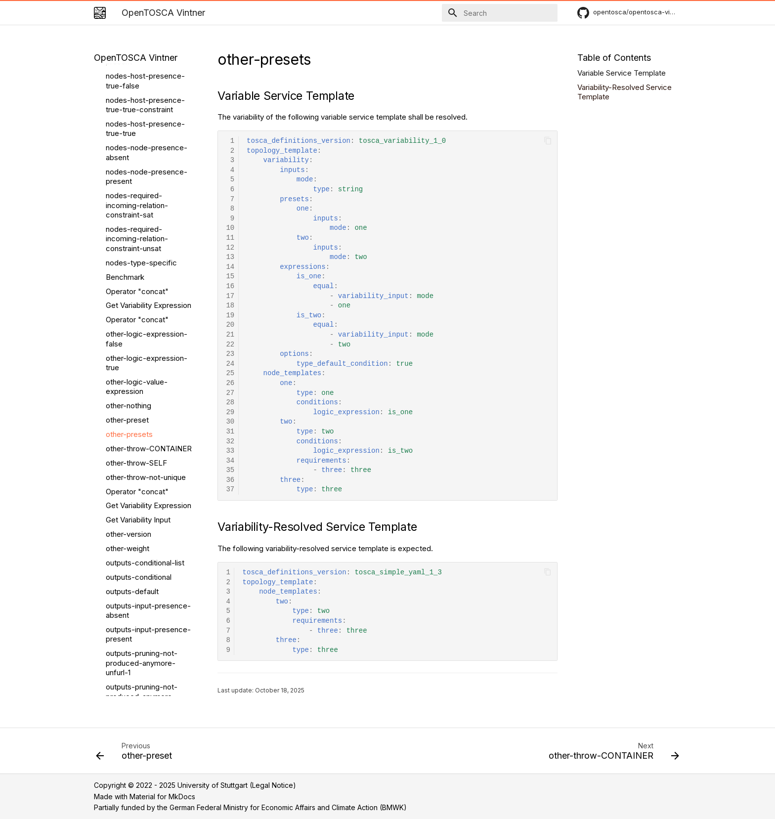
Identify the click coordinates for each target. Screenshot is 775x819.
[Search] (500, 13)
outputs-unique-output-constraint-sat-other (146, 666)
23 (230, 354)
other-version (128, 302)
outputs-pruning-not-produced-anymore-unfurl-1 (141, 431)
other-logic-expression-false (146, 107)
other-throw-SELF (136, 231)
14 (230, 267)
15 (230, 276)
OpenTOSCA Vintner (135, 57)
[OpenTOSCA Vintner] (100, 13)
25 (230, 373)
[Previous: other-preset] (136, 754)
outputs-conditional (139, 345)
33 (230, 451)
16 (230, 286)
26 (230, 383)
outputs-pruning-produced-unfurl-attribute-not (135, 566)
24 (230, 364)
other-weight (127, 317)
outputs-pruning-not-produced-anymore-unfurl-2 (141, 465)
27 (230, 393)
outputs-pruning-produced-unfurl (134, 618)
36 (230, 480)
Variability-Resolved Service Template (624, 92)
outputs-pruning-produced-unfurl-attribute (149, 594)
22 (230, 344)
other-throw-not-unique (146, 246)
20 (230, 325)
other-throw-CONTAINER (149, 217)
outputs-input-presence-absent (148, 379)
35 (230, 470)
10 (230, 228)
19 (230, 315)
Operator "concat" (137, 88)
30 (230, 422)
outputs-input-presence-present (148, 403)
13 (230, 257)
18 (230, 305)
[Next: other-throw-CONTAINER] (611, 754)
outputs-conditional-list (145, 331)
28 (230, 402)
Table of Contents (614, 57)
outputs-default (132, 360)
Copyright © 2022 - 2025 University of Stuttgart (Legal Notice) (195, 785)
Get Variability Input (138, 288)
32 (230, 441)
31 (230, 431)
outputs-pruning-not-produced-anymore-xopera (141, 532)
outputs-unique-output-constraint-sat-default (146, 642)
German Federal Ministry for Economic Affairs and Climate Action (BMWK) (288, 807)
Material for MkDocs (162, 796)
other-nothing (128, 174)
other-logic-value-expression (137, 155)
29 (230, 412)
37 (230, 489)
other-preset (127, 188)
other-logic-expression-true (146, 131)
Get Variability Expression (148, 74)
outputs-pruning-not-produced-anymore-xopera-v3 (141, 498)
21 (230, 335)
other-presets (129, 203)
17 (230, 296)
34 (230, 461)
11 (230, 238)
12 (230, 248)
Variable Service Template (621, 73)
